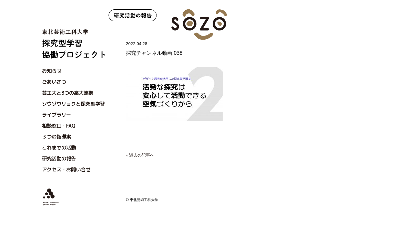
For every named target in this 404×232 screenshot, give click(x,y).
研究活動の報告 (59, 158)
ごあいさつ (54, 82)
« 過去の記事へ (140, 155)
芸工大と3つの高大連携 (67, 93)
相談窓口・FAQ (58, 125)
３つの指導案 (56, 136)
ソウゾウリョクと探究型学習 (73, 104)
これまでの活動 (59, 147)
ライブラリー (56, 114)
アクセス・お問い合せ (66, 169)
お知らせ (51, 71)
